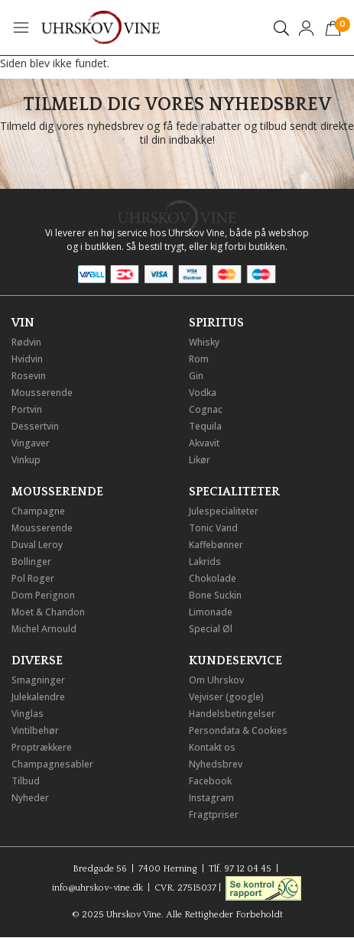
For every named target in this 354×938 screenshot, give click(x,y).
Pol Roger (32, 578)
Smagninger (38, 679)
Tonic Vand (213, 527)
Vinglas (27, 713)
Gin (196, 375)
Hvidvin (27, 358)
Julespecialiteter (223, 511)
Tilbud (25, 780)
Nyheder (30, 797)
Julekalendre (38, 696)
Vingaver (30, 443)
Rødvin (26, 342)
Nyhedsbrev (215, 764)
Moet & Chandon (48, 611)
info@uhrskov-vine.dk (97, 887)
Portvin (26, 409)
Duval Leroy (37, 544)
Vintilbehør (35, 730)
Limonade (210, 611)
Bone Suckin (215, 595)
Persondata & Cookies (238, 730)
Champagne (38, 511)
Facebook (210, 780)
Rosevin (28, 375)
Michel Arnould (43, 628)
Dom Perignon (43, 595)
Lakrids (205, 561)
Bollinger (31, 561)
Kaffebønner (216, 544)
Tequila (205, 426)
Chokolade (212, 578)
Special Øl (210, 628)
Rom (199, 358)
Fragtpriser (214, 814)
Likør (199, 459)
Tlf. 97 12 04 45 (240, 869)
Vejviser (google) (226, 696)
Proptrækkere (41, 747)
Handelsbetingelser (232, 713)
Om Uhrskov (216, 679)
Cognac (205, 409)
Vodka (202, 392)
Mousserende (42, 392)
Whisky (204, 342)
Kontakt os (212, 747)
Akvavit (204, 443)
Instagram (211, 797)
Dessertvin (35, 426)
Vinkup (26, 459)
